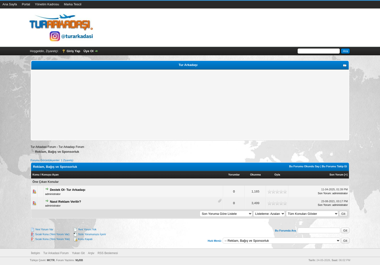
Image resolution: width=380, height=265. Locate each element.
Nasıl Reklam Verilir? (65, 201)
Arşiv (91, 253)
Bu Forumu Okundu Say (304, 166)
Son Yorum (336, 174)
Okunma (255, 174)
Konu (35, 174)
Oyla (277, 174)
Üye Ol (89, 51)
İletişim (35, 253)
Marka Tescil (72, 4)
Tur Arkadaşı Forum (71, 147)
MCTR (51, 260)
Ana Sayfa (9, 4)
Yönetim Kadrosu (47, 4)
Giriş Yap (73, 51)
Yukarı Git (78, 253)
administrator (53, 194)
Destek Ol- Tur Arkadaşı (67, 190)
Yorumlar (234, 174)
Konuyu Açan (50, 174)
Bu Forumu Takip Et (334, 166)
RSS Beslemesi (108, 253)
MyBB (79, 260)
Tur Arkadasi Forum (43, 147)
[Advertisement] (177, 105)
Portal (26, 4)
